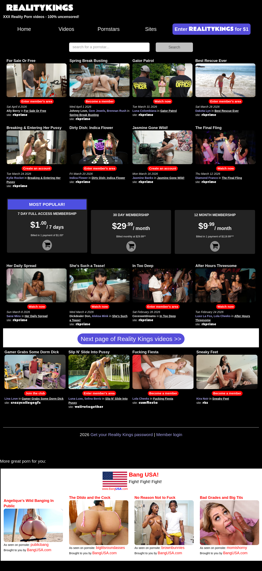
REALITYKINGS (39, 8)
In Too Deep (142, 266)
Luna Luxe (75, 398)
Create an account (36, 168)
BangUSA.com (39, 550)
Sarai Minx (14, 316)
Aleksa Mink (100, 316)
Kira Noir (202, 398)
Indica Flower (78, 177)
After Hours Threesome (216, 266)
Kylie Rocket (15, 177)
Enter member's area (36, 101)
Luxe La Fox (203, 316)
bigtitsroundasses (110, 548)
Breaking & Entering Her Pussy (34, 128)
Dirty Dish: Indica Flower (91, 128)
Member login (169, 434)
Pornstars (109, 29)
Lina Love (11, 398)
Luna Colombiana (144, 110)
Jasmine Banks (142, 177)
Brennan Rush (117, 110)
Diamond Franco (206, 177)
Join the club (35, 393)
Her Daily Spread (21, 266)
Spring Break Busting (88, 61)
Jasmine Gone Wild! (150, 128)
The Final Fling (208, 128)
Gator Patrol (143, 61)
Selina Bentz (92, 398)
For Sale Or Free (21, 61)
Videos (66, 29)
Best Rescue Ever (211, 61)
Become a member (100, 101)
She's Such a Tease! (87, 266)
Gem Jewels (97, 110)
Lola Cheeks (222, 316)
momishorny (237, 548)
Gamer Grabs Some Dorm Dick (31, 352)
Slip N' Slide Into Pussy (89, 352)
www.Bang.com (115, 488)
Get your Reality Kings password (122, 434)
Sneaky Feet (207, 352)
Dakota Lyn (203, 110)
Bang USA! (144, 474)
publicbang (40, 545)
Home (24, 29)
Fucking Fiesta (145, 352)
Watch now (163, 101)
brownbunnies (173, 548)
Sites (151, 29)
